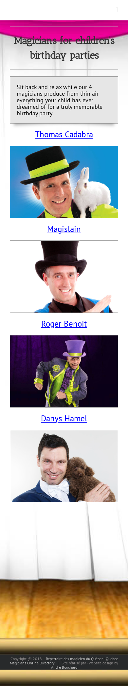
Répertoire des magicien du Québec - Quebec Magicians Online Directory (64, 660)
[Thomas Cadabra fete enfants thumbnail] (64, 149)
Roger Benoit (64, 323)
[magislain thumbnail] (64, 244)
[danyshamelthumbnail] (64, 433)
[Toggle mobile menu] (117, 10)
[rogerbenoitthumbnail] (64, 338)
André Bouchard (64, 667)
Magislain (64, 229)
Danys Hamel (64, 418)
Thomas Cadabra (64, 134)
